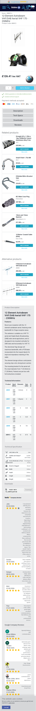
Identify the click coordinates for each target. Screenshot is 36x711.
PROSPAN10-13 (20, 219)
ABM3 (8, 408)
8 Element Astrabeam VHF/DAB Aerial (23, 284)
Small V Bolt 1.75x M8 (23, 158)
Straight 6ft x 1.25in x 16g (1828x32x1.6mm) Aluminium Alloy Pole (23, 138)
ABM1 (8, 399)
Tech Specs (18, 115)
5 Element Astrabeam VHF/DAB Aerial (23, 265)
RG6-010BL (19, 239)
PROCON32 (19, 199)
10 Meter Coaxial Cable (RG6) (24, 235)
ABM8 (18, 287)
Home (3, 13)
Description (18, 111)
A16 (17, 142)
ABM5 (18, 268)
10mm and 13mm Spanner (22, 216)
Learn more (11, 703)
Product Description (12, 307)
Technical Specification (13, 447)
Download (28, 490)
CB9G (17, 180)
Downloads (18, 120)
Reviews (18, 125)
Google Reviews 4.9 (24, 2)
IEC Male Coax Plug (22, 197)
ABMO (8, 390)
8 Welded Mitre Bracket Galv (24, 177)
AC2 (17, 160)
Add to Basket (25, 88)
